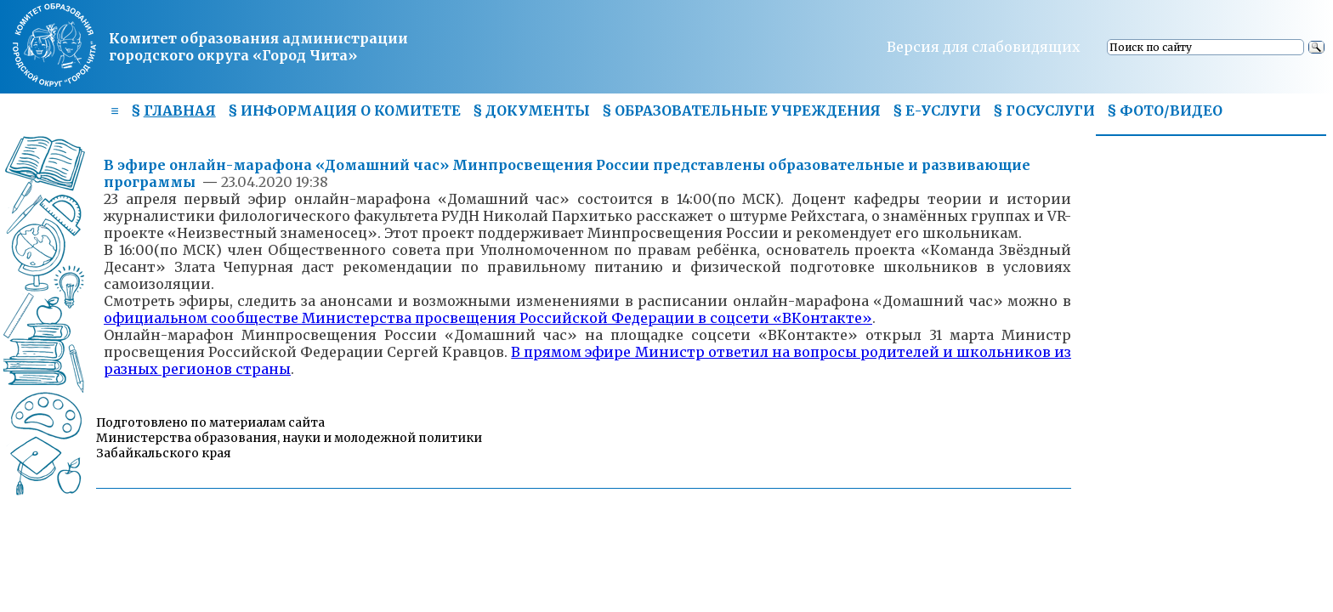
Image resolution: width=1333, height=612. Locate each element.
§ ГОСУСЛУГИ (1044, 110)
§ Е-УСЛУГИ (937, 110)
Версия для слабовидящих (984, 46)
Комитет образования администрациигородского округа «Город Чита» (258, 47)
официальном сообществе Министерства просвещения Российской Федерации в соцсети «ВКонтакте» (488, 317)
